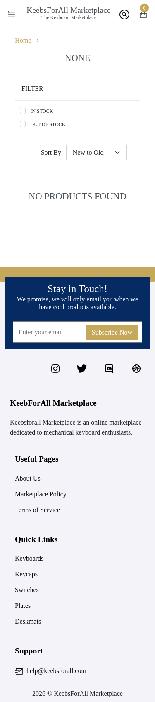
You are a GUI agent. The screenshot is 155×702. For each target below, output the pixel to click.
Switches (27, 589)
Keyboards (29, 558)
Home (23, 40)
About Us (28, 478)
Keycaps (26, 574)
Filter (32, 88)
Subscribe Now (112, 332)
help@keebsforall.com (50, 671)
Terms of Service (37, 509)
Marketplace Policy (41, 494)
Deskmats (28, 621)
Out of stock (48, 124)
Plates (23, 605)
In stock (42, 111)
